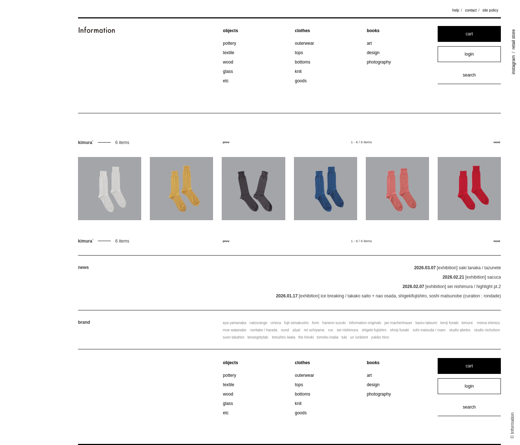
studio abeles (460, 330)
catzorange (258, 323)
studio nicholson (487, 330)
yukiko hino (380, 337)
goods (301, 80)
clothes (302, 30)
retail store (513, 39)
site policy (490, 10)
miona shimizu (488, 323)
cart (469, 33)
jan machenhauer (398, 323)
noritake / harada (263, 330)
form (315, 323)
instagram (513, 64)
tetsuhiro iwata (283, 337)
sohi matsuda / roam (429, 330)
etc (226, 80)
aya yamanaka (234, 323)
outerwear (304, 43)
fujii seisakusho (296, 323)
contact (471, 10)
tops (299, 52)
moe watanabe (235, 330)
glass (228, 71)
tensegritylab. (258, 337)
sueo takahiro (233, 337)
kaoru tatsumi (426, 323)
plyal (296, 330)
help (455, 10)
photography (379, 62)
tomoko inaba (327, 337)
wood (228, 62)
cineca (275, 323)
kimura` (467, 323)
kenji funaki (450, 323)
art (369, 43)
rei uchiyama (314, 330)
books (373, 30)
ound (285, 330)
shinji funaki (399, 330)
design (373, 52)
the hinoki (306, 337)
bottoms (303, 62)
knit (298, 71)
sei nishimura (347, 330)
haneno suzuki (334, 323)
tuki (344, 337)
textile (228, 52)
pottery (229, 43)
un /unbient (359, 337)
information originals (365, 323)
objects (230, 30)
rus (330, 330)
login (469, 54)
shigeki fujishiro (374, 330)
